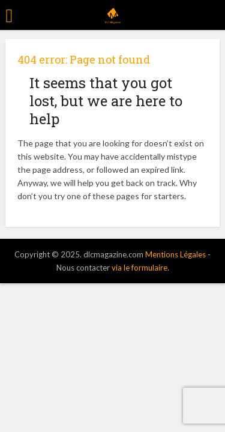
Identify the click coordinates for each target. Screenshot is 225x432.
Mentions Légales (175, 254)
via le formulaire (139, 267)
